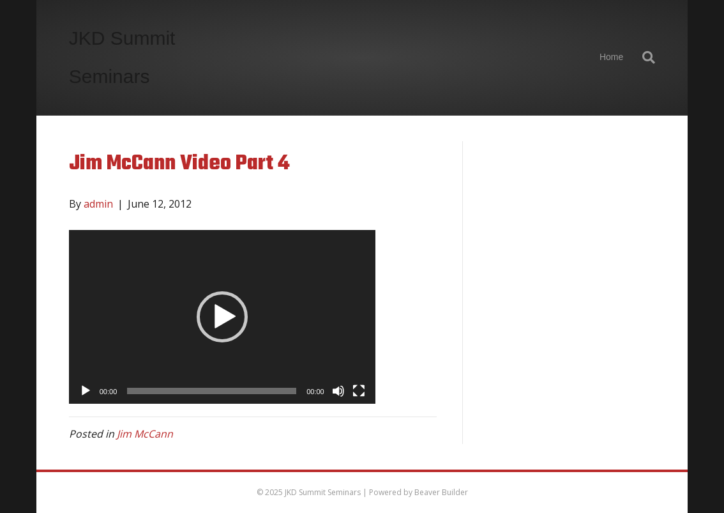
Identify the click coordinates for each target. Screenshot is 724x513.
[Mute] (338, 391)
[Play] (85, 391)
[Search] (644, 57)
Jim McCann (145, 434)
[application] (222, 317)
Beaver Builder (441, 492)
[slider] (211, 391)
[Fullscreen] (358, 391)
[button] (222, 316)
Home (611, 57)
